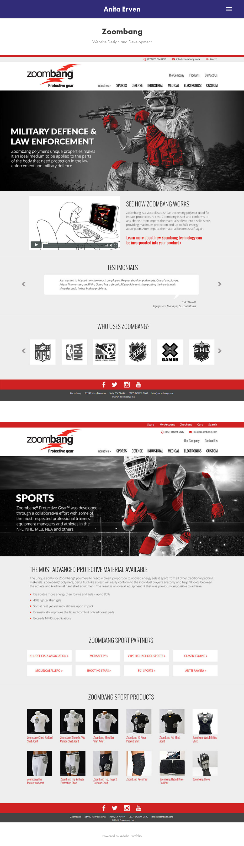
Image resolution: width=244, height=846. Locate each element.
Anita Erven (122, 9)
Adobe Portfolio (131, 836)
